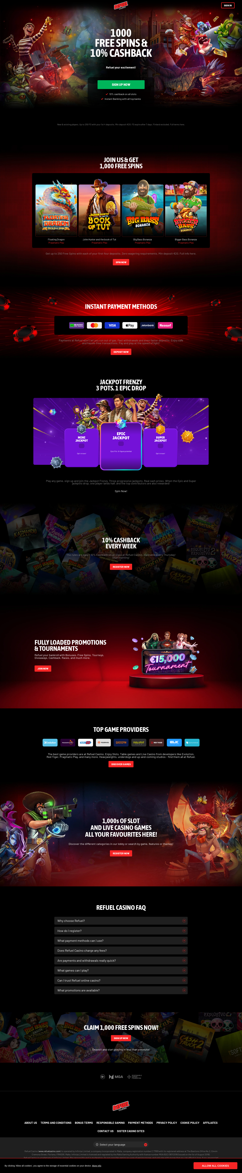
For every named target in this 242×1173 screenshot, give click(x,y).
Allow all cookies (220, 1166)
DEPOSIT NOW (121, 351)
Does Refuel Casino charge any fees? (82, 950)
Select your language (110, 1144)
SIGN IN (228, 5)
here (182, 124)
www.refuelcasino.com (49, 1151)
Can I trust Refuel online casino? (78, 980)
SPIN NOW (121, 262)
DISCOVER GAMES (121, 764)
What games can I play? (73, 970)
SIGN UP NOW (121, 84)
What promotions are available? (78, 990)
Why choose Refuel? (71, 920)
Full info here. (188, 253)
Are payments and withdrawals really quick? (86, 960)
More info (96, 1166)
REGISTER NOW (121, 566)
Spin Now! (121, 491)
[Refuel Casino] (121, 5)
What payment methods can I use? (80, 940)
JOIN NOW (43, 668)
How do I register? (69, 931)
